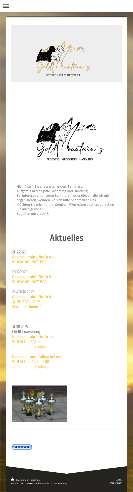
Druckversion (20, 479)
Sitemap (35, 479)
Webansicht (116, 482)
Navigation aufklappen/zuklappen (66, 6)
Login (119, 479)
